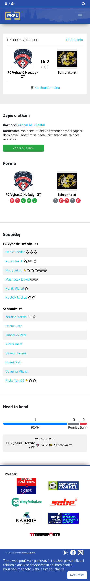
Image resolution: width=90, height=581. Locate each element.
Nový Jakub (13, 270)
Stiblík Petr (13, 326)
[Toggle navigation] (80, 15)
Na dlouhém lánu (47, 88)
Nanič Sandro (15, 252)
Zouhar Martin (16, 317)
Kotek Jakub (14, 261)
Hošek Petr (13, 362)
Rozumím (77, 575)
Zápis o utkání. (23, 148)
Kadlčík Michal (16, 297)
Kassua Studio (28, 552)
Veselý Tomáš (15, 353)
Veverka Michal (16, 371)
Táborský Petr (15, 335)
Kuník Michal (14, 288)
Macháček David (17, 279)
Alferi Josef (13, 344)
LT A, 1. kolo (74, 40)
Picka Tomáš (14, 380)
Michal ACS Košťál (31, 125)
